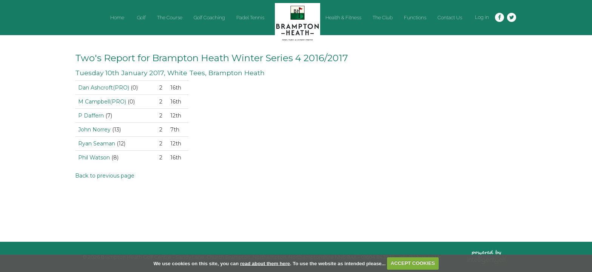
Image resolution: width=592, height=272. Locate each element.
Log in (482, 17)
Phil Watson (94, 157)
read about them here (265, 263)
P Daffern (91, 115)
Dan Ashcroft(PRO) (103, 87)
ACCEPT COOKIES (413, 263)
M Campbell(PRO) (102, 101)
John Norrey (94, 129)
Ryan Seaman (96, 143)
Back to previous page (104, 175)
